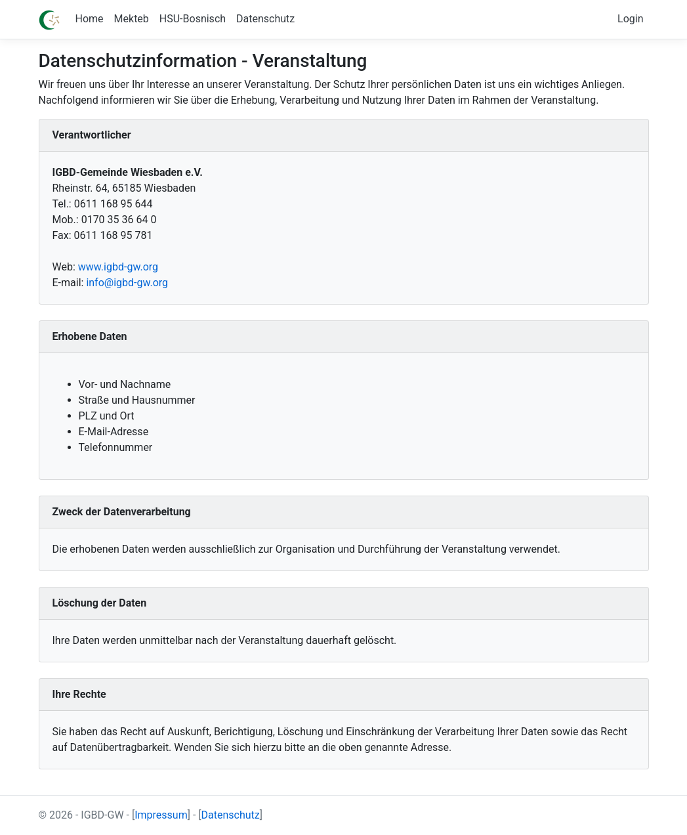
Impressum (161, 815)
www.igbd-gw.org (118, 267)
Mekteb (131, 18)
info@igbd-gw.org (127, 282)
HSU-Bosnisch (192, 18)
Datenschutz (265, 18)
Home (89, 18)
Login (630, 18)
